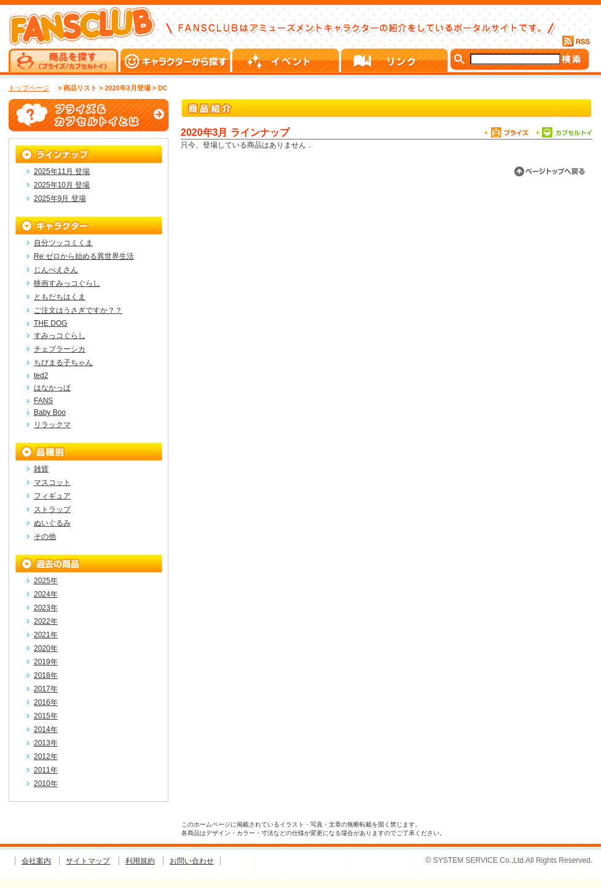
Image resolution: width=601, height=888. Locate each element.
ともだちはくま (59, 297)
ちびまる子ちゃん (63, 362)
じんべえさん (56, 269)
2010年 (46, 783)
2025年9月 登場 (60, 198)
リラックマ (52, 424)
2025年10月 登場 (62, 185)
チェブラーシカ (59, 349)
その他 (45, 536)
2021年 (46, 635)
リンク (395, 60)
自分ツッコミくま (63, 242)
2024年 (46, 594)
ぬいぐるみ (52, 523)
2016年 (46, 702)
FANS (43, 400)
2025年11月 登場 (62, 171)
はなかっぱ (52, 387)
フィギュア (52, 496)
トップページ (29, 88)
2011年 (46, 770)
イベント (286, 60)
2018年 (46, 675)
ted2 (41, 375)
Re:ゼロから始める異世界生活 (84, 256)
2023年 (46, 607)
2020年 (46, 648)
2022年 (46, 621)
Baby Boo (50, 412)
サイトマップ (88, 861)
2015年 (46, 716)
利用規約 (140, 861)
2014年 (46, 729)
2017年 (46, 689)
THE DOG (51, 323)
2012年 (46, 756)
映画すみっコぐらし (67, 283)
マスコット (52, 482)
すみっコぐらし (59, 335)
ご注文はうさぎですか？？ (78, 310)
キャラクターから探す (176, 60)
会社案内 (36, 861)
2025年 (46, 580)
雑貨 (41, 469)
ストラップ (52, 509)
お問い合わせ (192, 861)
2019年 (46, 662)
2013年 (46, 743)
